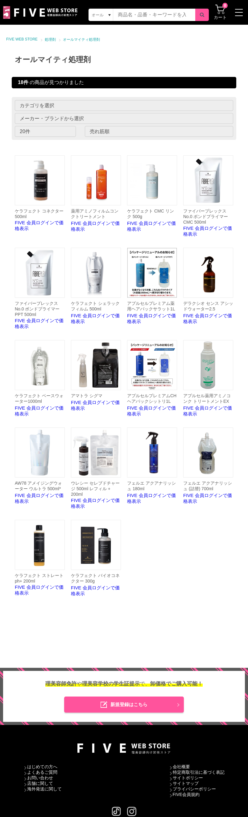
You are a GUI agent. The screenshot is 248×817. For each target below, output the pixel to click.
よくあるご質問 (42, 772)
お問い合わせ (40, 777)
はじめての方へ (42, 766)
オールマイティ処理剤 (81, 39)
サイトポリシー (188, 777)
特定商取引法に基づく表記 (199, 772)
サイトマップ (186, 783)
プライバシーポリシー (194, 788)
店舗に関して (40, 783)
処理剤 (50, 39)
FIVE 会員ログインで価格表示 (40, 193)
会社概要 (181, 766)
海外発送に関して (44, 788)
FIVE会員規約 (186, 794)
